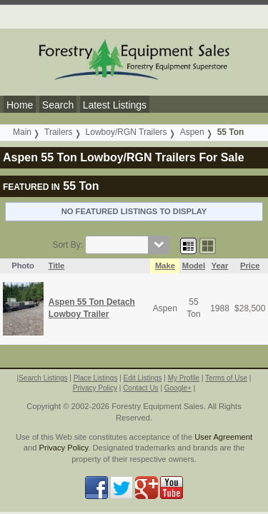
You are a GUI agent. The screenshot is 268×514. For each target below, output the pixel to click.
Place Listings (96, 378)
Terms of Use (226, 378)
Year (220, 265)
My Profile (183, 378)
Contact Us (140, 388)
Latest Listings (115, 105)
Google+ (178, 388)
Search (58, 105)
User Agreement (223, 437)
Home (19, 105)
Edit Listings (143, 378)
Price (249, 265)
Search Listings (43, 378)
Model (193, 265)
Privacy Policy (95, 388)
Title (57, 265)
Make (165, 265)
